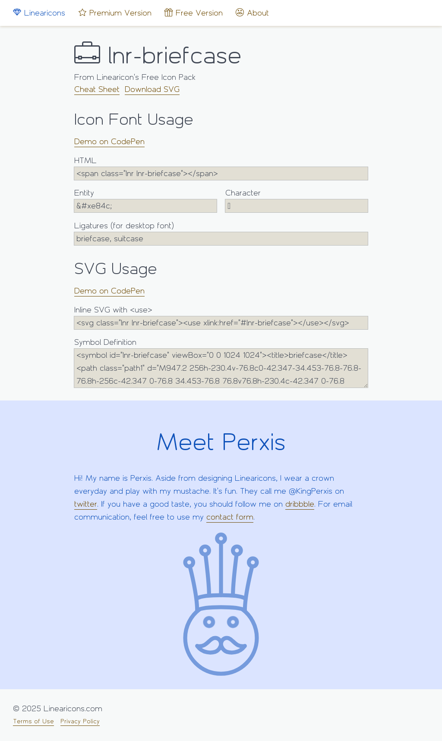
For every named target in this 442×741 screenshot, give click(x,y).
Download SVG (152, 89)
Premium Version (115, 12)
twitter (85, 504)
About (252, 12)
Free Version (193, 12)
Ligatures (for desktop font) (221, 233)
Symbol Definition (221, 363)
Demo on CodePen (109, 141)
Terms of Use (33, 721)
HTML (221, 168)
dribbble (299, 504)
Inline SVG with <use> (221, 317)
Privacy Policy (80, 721)
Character (296, 200)
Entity (145, 200)
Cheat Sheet (97, 89)
